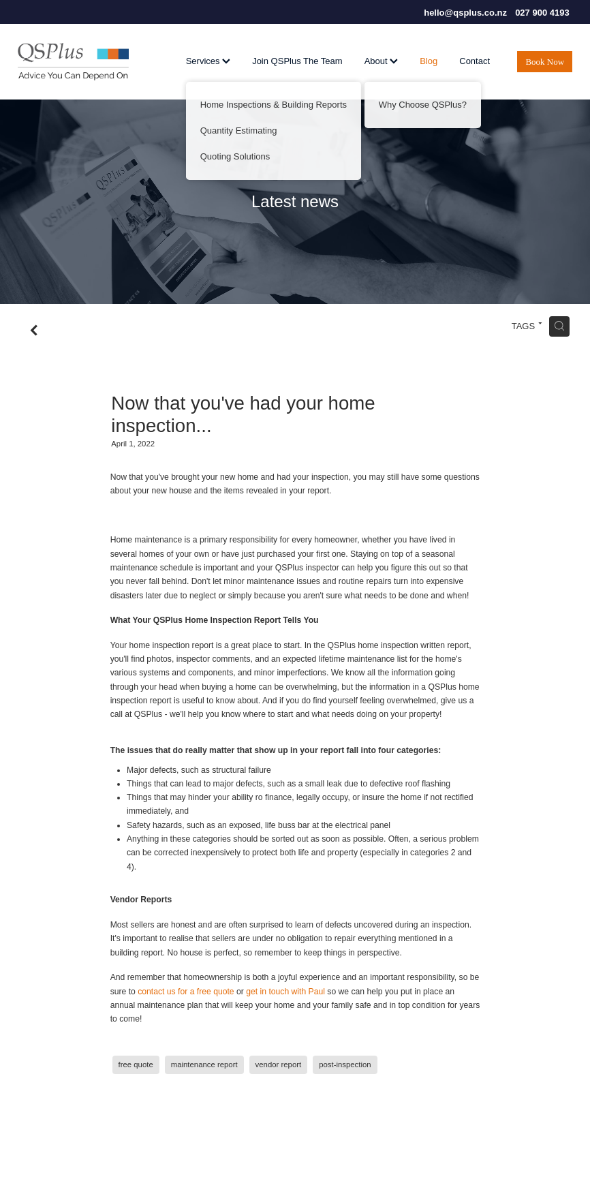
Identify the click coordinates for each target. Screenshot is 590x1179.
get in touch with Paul (285, 991)
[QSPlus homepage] (73, 62)
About (381, 61)
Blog (428, 61)
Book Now (544, 62)
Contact (474, 61)
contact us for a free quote (186, 991)
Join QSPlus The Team (297, 61)
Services (208, 61)
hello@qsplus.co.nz (465, 12)
